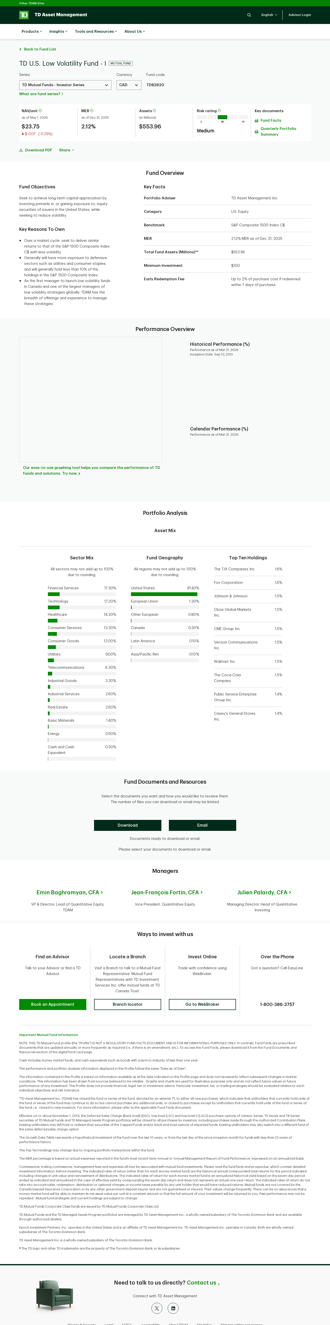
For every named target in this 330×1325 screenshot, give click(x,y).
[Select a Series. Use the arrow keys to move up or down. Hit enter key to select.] (65, 72)
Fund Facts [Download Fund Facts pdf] (271, 108)
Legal (109, 1308)
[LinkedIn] (173, 1292)
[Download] (127, 812)
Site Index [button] (204, 1308)
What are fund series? (39, 81)
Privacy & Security (82, 1308)
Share (66, 138)
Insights (58, 31)
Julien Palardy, (262, 880)
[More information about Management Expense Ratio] (91, 98)
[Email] (202, 812)
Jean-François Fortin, (165, 880)
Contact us (201, 1266)
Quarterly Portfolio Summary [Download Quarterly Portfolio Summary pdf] (278, 119)
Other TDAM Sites (31, 3)
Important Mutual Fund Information (48, 1018)
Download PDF (38, 138)
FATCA (127, 1308)
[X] (156, 1292)
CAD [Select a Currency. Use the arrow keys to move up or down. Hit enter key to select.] (123, 72)
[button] (249, 14)
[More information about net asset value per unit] (40, 98)
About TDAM (178, 1308)
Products (32, 31)
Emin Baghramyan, (67, 880)
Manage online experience (241, 1308)
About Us (134, 31)
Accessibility (150, 1308)
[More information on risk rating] (219, 98)
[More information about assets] (154, 98)
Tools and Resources (96, 31)
